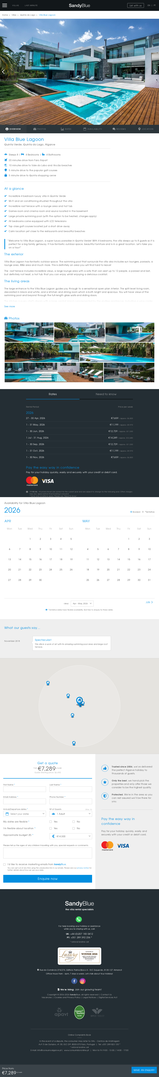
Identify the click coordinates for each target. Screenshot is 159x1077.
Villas (15, 5)
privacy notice (83, 868)
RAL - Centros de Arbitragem (105, 1041)
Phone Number (58, 797)
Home (5, 14)
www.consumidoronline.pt (76, 1050)
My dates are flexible (16, 821)
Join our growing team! (79, 989)
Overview (13, 128)
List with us (136, 5)
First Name (9, 784)
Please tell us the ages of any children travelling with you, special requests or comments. (46, 845)
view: (66, 603)
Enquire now (48, 878)
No (76, 821)
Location (146, 129)
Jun (149, 602)
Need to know (106, 394)
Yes (53, 821)
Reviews (119, 129)
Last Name (55, 784)
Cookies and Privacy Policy (67, 997)
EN (149, 5)
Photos (39, 129)
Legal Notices (89, 997)
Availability (92, 129)
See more (9, 306)
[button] (79, 701)
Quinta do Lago (27, 14)
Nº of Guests (55, 809)
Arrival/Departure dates (15, 809)
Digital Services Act (108, 997)
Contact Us (106, 994)
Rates (66, 129)
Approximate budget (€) (18, 834)
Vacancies (47, 997)
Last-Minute (31, 5)
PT (155, 5)
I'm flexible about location (19, 828)
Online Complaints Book (79, 1034)
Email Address (10, 797)
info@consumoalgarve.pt (49, 1050)
